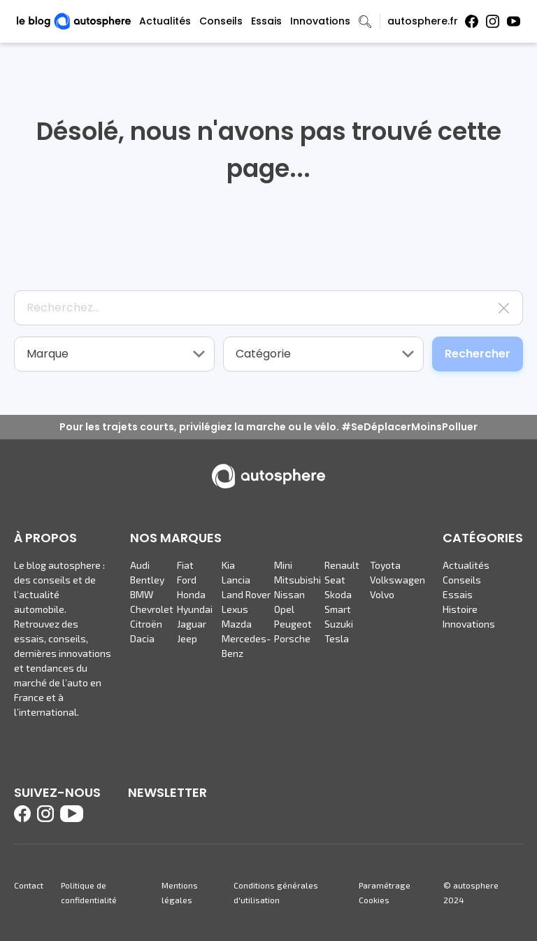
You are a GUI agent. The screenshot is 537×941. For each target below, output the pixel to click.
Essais (266, 21)
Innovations (320, 21)
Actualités (165, 21)
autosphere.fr (422, 21)
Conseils (221, 21)
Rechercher (477, 354)
